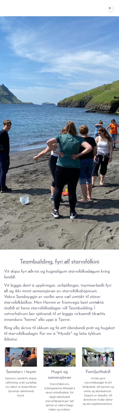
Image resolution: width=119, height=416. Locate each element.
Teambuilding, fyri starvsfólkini (59, 262)
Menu (109, 8)
